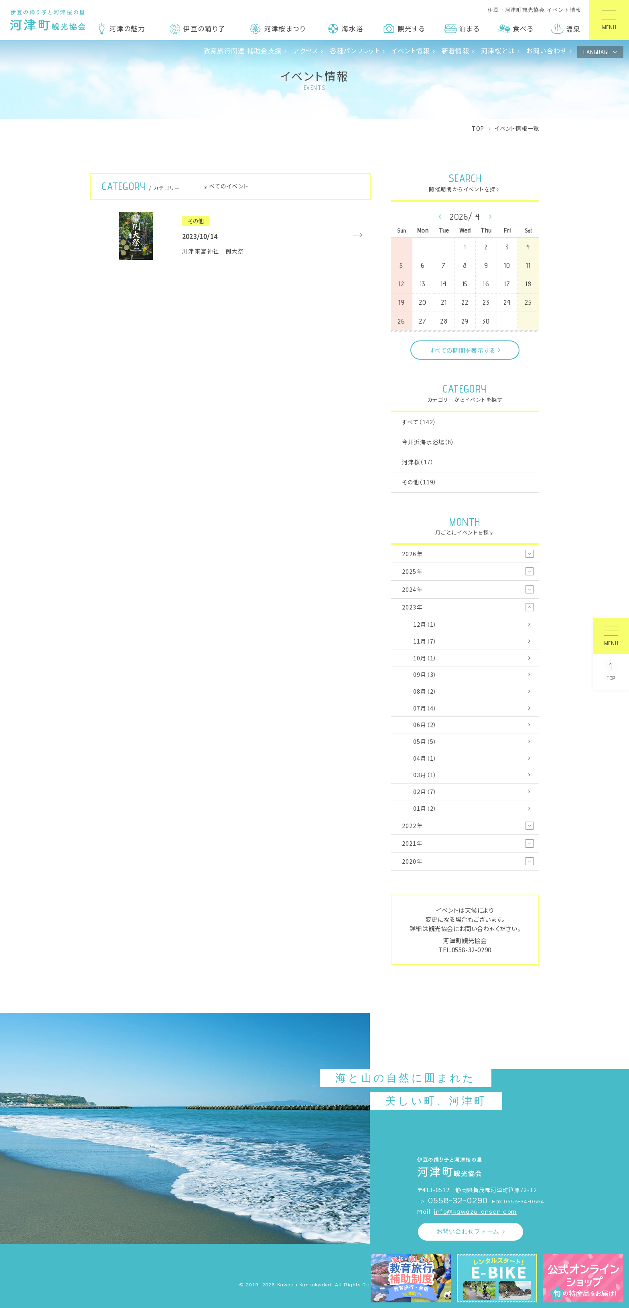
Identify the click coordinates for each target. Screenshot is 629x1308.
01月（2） (425, 808)
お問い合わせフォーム (468, 1232)
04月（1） (425, 758)
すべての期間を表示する (462, 350)
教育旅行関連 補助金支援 (242, 50)
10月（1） (425, 658)
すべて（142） (419, 422)
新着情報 (455, 50)
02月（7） (425, 792)
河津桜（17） (418, 462)
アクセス (305, 50)
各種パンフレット (354, 50)
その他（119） (419, 482)
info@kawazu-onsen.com (475, 1212)
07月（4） (425, 708)
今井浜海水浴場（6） (428, 442)
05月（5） (425, 741)
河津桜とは (498, 50)
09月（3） (425, 674)
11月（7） (425, 641)
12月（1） (425, 624)
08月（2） (425, 691)
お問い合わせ (546, 50)
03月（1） (425, 775)
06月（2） (425, 725)
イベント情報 (411, 50)
